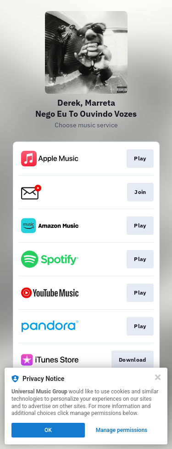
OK (48, 430)
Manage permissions (122, 430)
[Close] (157, 377)
